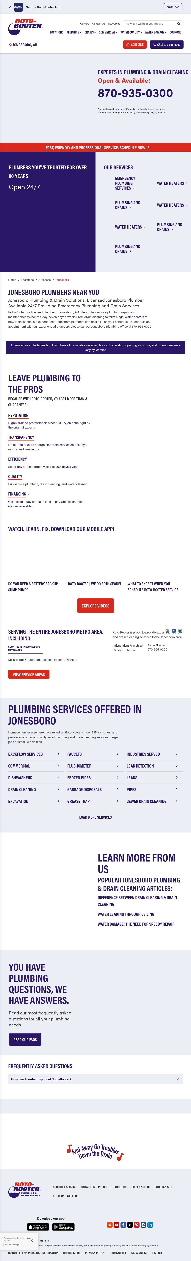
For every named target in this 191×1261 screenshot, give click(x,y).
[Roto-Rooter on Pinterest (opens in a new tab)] (137, 1225)
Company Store (140, 1186)
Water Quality (131, 32)
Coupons (175, 32)
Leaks (153, 777)
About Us (120, 1186)
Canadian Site (163, 1186)
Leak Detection (153, 765)
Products (104, 1186)
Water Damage (156, 32)
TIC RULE (157, 1252)
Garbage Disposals (93, 789)
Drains (90, 32)
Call (166, 44)
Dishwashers (34, 777)
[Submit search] (178, 23)
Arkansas (44, 279)
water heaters (134, 317)
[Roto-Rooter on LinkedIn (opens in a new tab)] (150, 1225)
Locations (56, 32)
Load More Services (95, 817)
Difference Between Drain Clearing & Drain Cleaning (137, 900)
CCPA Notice (139, 1252)
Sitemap (58, 1195)
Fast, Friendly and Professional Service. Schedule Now (99, 147)
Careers (84, 23)
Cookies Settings (11, 1244)
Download (173, 7)
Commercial (108, 32)
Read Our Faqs (25, 1039)
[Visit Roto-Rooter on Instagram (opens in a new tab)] (180, 630)
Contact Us (98, 23)
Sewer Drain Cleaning (153, 801)
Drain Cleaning (34, 789)
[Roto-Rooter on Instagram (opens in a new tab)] (143, 1225)
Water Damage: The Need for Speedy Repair (136, 924)
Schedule (135, 44)
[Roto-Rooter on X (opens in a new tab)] (130, 1225)
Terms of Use (118, 1252)
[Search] (153, 23)
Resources (114, 23)
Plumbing (74, 32)
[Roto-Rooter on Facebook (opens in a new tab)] (123, 1225)
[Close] (32, 1240)
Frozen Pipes (93, 777)
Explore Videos (95, 605)
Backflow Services (34, 754)
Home (12, 279)
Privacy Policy (95, 1252)
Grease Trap (93, 801)
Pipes (153, 789)
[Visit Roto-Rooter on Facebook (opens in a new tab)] (174, 630)
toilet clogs (116, 317)
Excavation (34, 801)
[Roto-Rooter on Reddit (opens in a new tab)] (110, 1225)
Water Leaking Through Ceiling (126, 914)
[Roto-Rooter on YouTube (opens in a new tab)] (116, 1225)
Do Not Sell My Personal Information (33, 1252)
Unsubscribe (71, 1252)
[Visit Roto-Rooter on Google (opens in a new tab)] (167, 630)
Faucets (93, 754)
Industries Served (153, 754)
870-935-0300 (135, 92)
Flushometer (93, 765)
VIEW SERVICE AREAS (29, 674)
